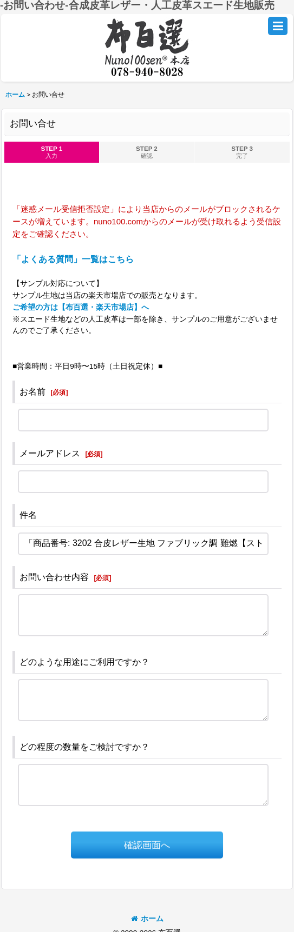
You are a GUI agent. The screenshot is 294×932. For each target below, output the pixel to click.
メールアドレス (49, 453)
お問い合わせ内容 (54, 577)
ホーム (147, 919)
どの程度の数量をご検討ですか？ (84, 746)
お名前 (32, 391)
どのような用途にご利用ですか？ (84, 662)
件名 (28, 515)
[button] (278, 26)
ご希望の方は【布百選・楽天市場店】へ (80, 307)
